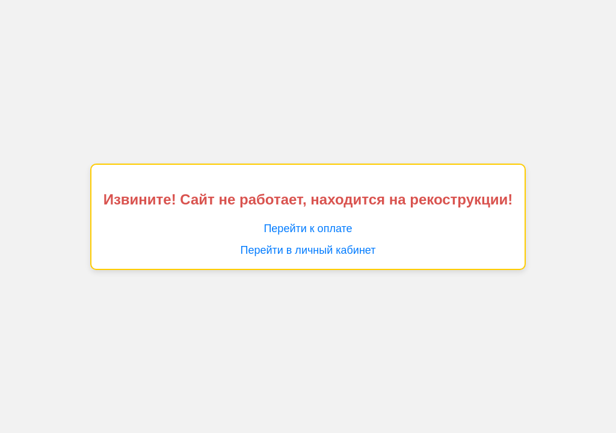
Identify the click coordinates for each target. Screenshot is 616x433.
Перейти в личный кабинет (307, 250)
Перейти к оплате (307, 229)
